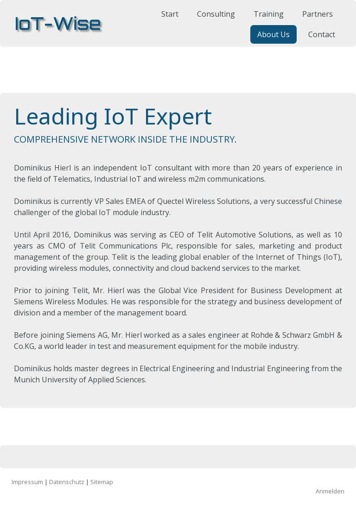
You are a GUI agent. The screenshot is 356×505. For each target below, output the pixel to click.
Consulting (212, 19)
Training (265, 19)
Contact (318, 40)
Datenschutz (66, 482)
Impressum (27, 482)
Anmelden (330, 491)
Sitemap (101, 482)
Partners (314, 19)
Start (166, 19)
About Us (270, 40)
